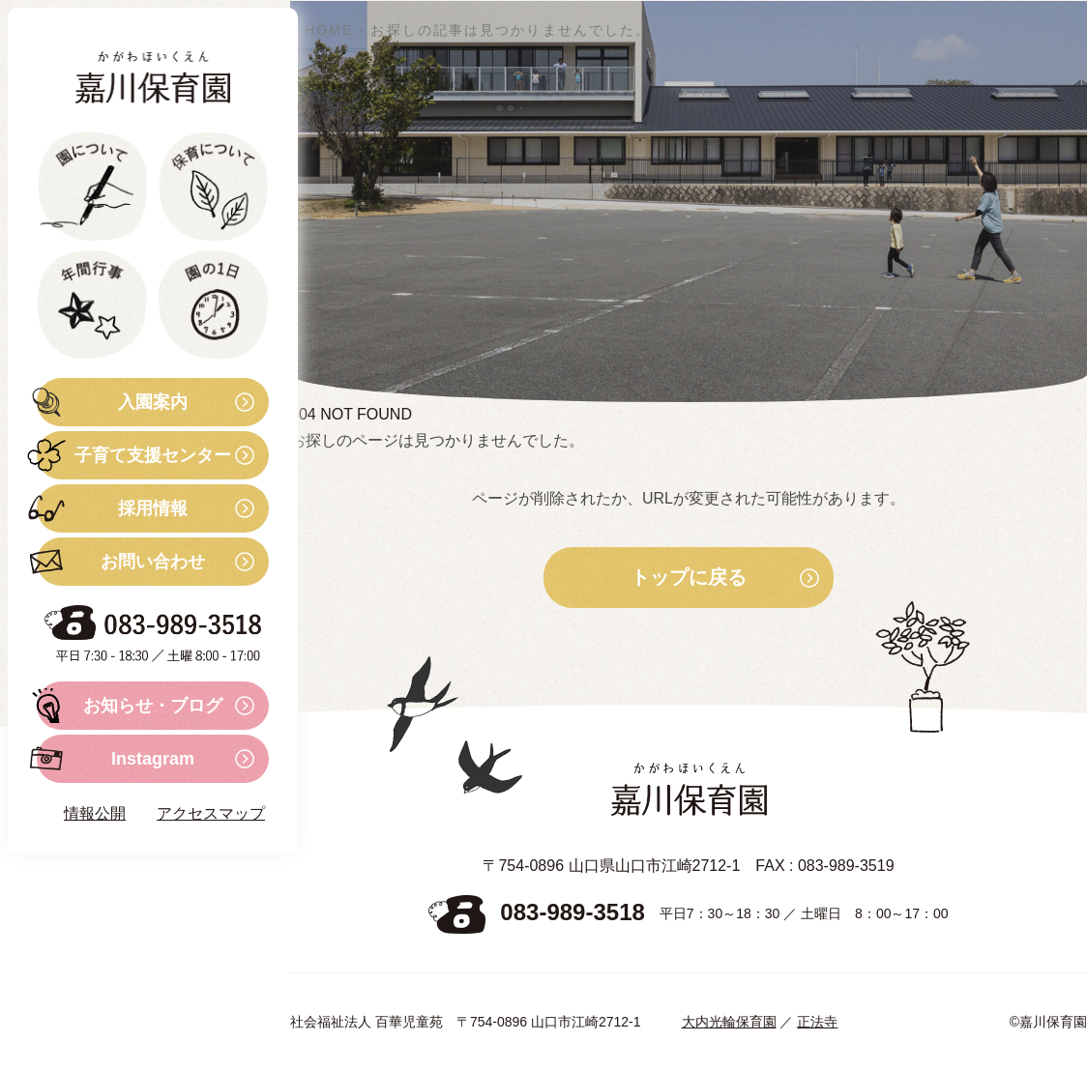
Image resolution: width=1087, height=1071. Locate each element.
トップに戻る (689, 578)
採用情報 (112, 508)
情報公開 (95, 813)
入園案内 (112, 402)
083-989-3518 (572, 913)
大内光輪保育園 (729, 1021)
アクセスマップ (211, 813)
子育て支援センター (134, 455)
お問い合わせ (121, 561)
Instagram (115, 758)
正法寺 (817, 1021)
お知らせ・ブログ (129, 705)
